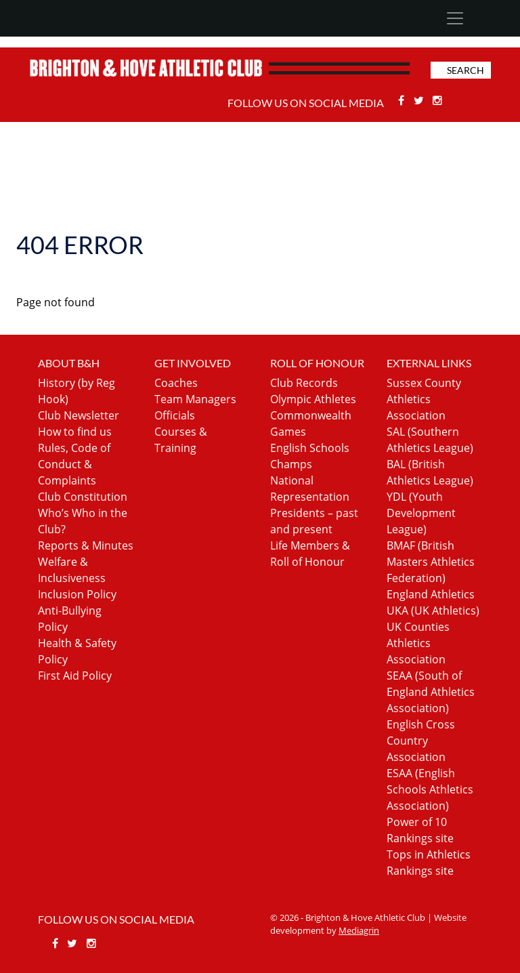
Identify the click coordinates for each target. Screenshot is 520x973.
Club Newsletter (78, 415)
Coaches (176, 382)
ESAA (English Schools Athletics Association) (430, 789)
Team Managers (195, 399)
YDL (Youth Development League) (421, 513)
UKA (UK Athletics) (433, 610)
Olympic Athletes (313, 399)
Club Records (304, 382)
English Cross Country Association (421, 740)
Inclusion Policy (77, 594)
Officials (174, 415)
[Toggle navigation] (455, 18)
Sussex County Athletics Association (424, 399)
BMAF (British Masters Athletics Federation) (431, 561)
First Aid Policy (75, 675)
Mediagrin (359, 930)
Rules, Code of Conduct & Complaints (74, 464)
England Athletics (431, 594)
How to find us (75, 431)
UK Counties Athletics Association (418, 643)
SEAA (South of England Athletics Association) (431, 692)
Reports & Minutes (85, 545)
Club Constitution (82, 496)
